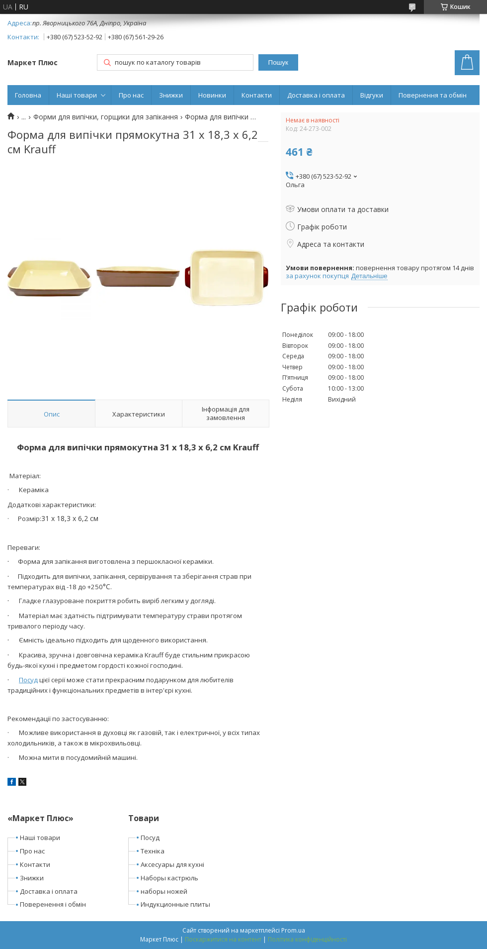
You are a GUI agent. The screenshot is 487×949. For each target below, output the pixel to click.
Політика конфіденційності (307, 939)
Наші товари (77, 95)
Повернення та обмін (433, 95)
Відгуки (371, 95)
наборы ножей (164, 891)
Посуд (28, 679)
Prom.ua (293, 930)
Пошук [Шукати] (278, 62)
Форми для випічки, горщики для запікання (105, 116)
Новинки (212, 95)
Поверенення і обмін (53, 904)
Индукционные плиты (175, 904)
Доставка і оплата (316, 95)
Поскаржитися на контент (223, 939)
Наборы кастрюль (169, 877)
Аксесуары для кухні (172, 864)
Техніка (152, 850)
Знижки (171, 95)
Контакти (257, 95)
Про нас (131, 95)
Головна (28, 95)
